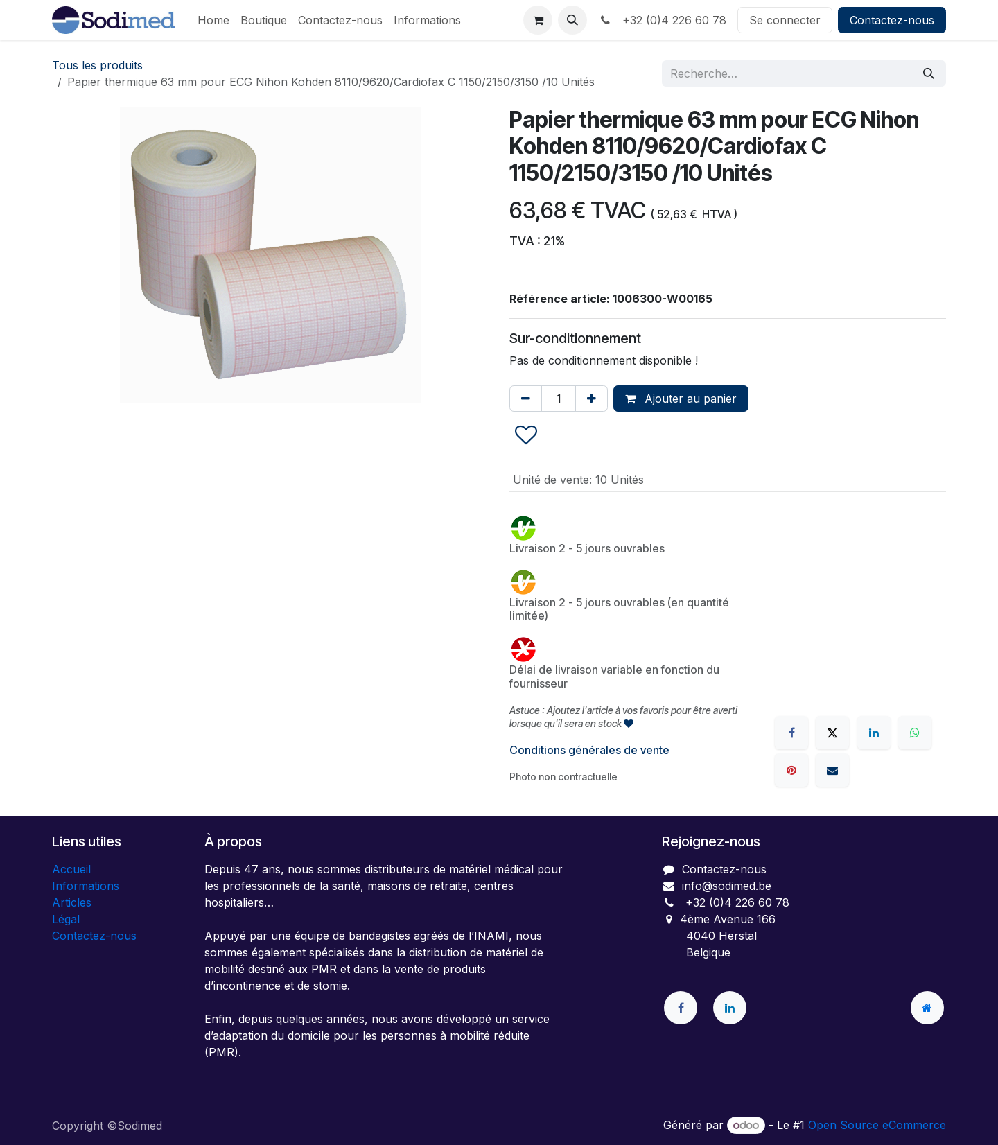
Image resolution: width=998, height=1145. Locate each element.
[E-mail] (832, 770)
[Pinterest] (791, 770)
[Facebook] (791, 732)
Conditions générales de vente (589, 750)
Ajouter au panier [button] (681, 398)
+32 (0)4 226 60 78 (662, 20)
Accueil (71, 869)
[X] (832, 732)
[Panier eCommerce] (537, 20)
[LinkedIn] (874, 732)
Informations (85, 886)
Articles (71, 902)
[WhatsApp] (914, 732)
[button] (572, 20)
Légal (66, 919)
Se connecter (785, 20)
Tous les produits (97, 65)
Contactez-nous (892, 20)
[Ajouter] (591, 398)
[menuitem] (213, 20)
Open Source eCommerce (877, 1125)
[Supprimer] (525, 398)
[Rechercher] (928, 73)
